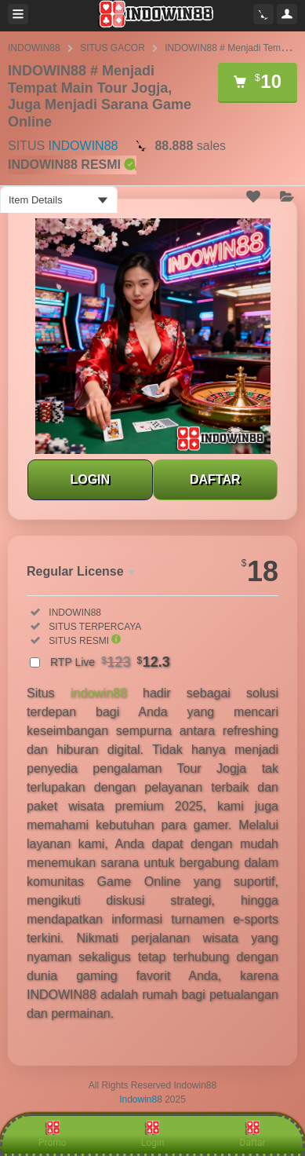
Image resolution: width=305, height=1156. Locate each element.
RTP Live (110, 662)
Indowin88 (140, 1099)
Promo (52, 1134)
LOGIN (90, 479)
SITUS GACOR (112, 47)
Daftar (253, 1134)
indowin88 (99, 693)
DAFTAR (215, 479)
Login (153, 1134)
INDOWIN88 (34, 47)
